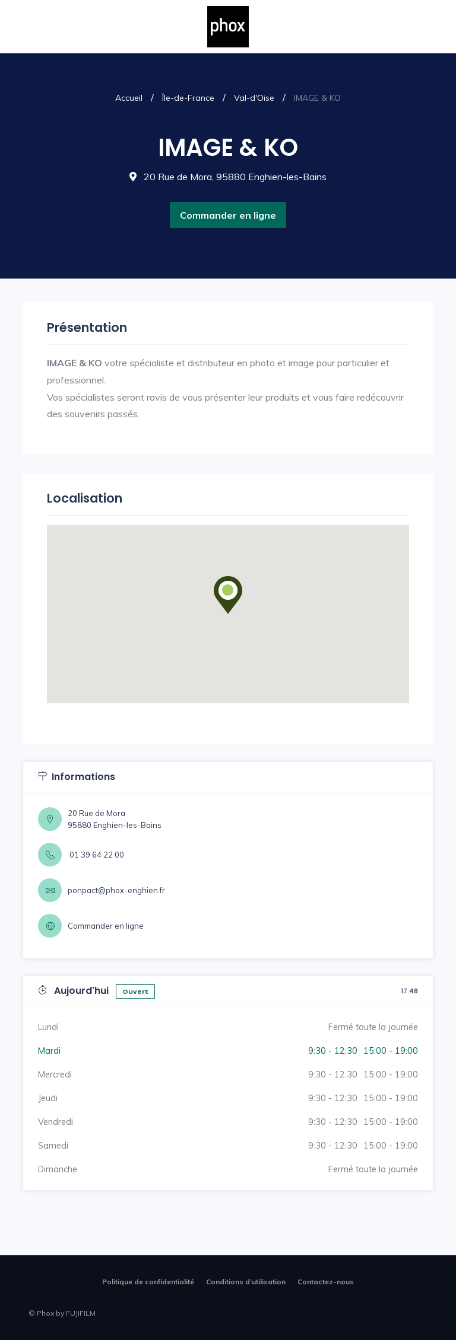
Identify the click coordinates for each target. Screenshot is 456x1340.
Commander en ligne (228, 215)
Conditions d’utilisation (246, 1281)
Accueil (128, 97)
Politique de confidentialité (148, 1281)
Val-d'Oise (254, 97)
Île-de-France (188, 97)
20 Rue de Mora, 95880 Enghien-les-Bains (228, 177)
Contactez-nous (325, 1281)
